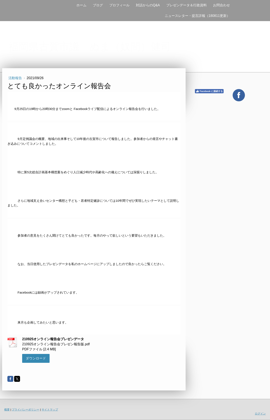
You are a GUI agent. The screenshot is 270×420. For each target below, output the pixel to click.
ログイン (260, 413)
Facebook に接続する (209, 91)
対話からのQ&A (148, 5)
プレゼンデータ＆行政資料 (186, 5)
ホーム (81, 5)
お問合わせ (221, 5)
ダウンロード (36, 358)
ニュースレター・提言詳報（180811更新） (197, 16)
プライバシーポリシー (25, 409)
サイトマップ (50, 409)
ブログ (98, 5)
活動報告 (15, 78)
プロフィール (119, 5)
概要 (7, 409)
